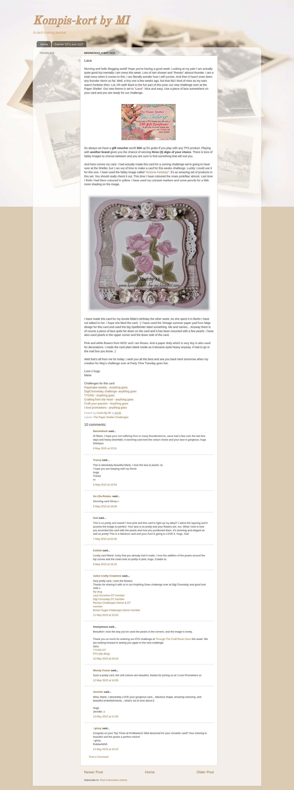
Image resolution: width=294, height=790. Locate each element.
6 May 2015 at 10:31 (105, 448)
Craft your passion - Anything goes (106, 403)
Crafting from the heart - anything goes (108, 399)
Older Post (205, 772)
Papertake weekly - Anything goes (106, 387)
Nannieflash (100, 431)
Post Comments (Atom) (113, 780)
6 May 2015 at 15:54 (105, 484)
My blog (97, 591)
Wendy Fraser (101, 670)
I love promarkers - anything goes (105, 407)
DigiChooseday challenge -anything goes (110, 391)
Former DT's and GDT (69, 44)
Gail (95, 517)
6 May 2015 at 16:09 (105, 506)
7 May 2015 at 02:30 (105, 538)
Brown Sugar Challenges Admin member (116, 610)
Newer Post (93, 772)
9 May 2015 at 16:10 (105, 564)
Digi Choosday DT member (109, 599)
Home (44, 44)
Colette (97, 550)
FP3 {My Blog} (101, 653)
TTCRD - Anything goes (99, 395)
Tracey (97, 460)
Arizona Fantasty (157, 172)
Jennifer (98, 691)
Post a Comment (99, 756)
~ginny (97, 728)
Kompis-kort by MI (81, 21)
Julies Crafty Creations (107, 575)
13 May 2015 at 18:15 (105, 749)
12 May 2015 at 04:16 (105, 658)
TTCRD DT (99, 650)
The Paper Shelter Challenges (110, 417)
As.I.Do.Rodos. (102, 496)
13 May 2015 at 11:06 (105, 716)
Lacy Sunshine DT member (109, 595)
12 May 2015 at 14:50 (105, 680)
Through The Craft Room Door (173, 639)
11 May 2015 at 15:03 (105, 615)
